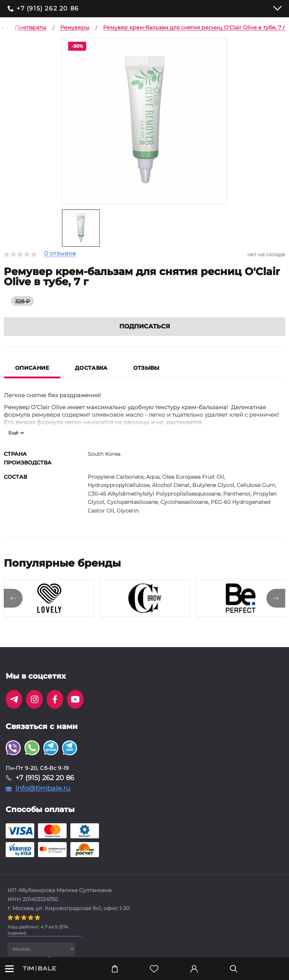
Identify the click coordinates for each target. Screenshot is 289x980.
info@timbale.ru (42, 788)
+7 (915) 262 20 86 (48, 8)
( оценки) (38, 930)
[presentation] (13, 598)
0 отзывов (60, 254)
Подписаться (144, 326)
